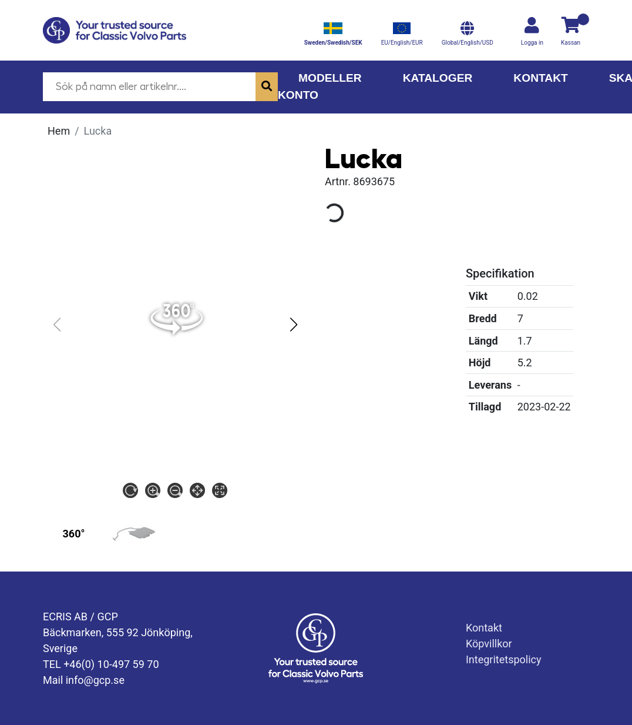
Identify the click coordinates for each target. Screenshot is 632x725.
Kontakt (540, 78)
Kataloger (438, 78)
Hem (59, 131)
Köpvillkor (489, 643)
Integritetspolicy (504, 659)
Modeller (330, 78)
